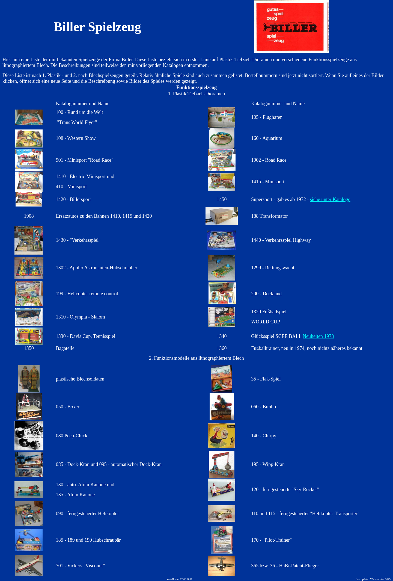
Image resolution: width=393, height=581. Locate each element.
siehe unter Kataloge (330, 199)
